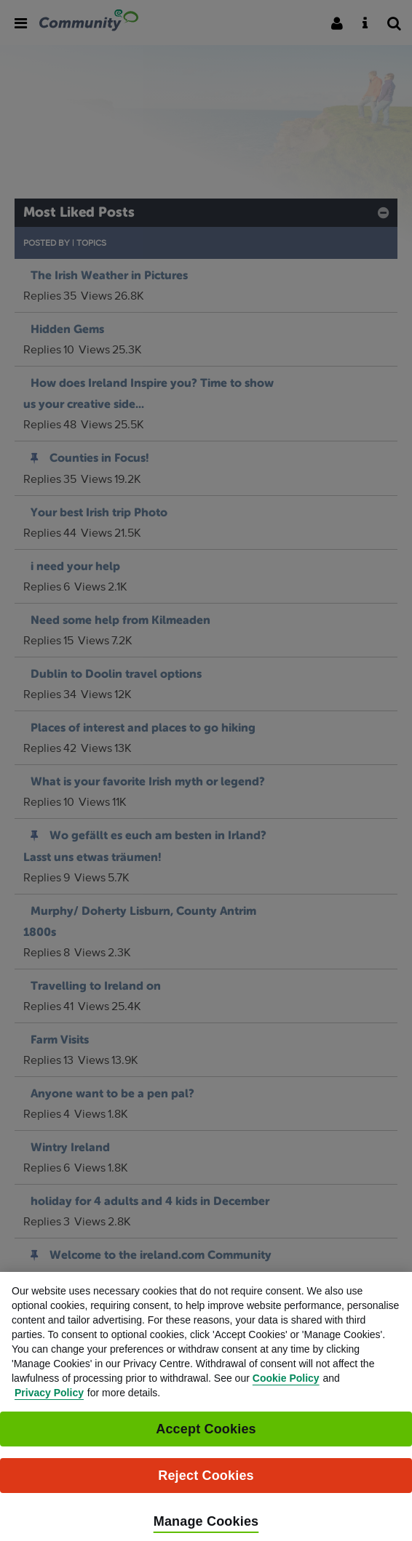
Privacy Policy (49, 1406)
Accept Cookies (206, 1443)
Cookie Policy (286, 1392)
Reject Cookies (206, 1489)
